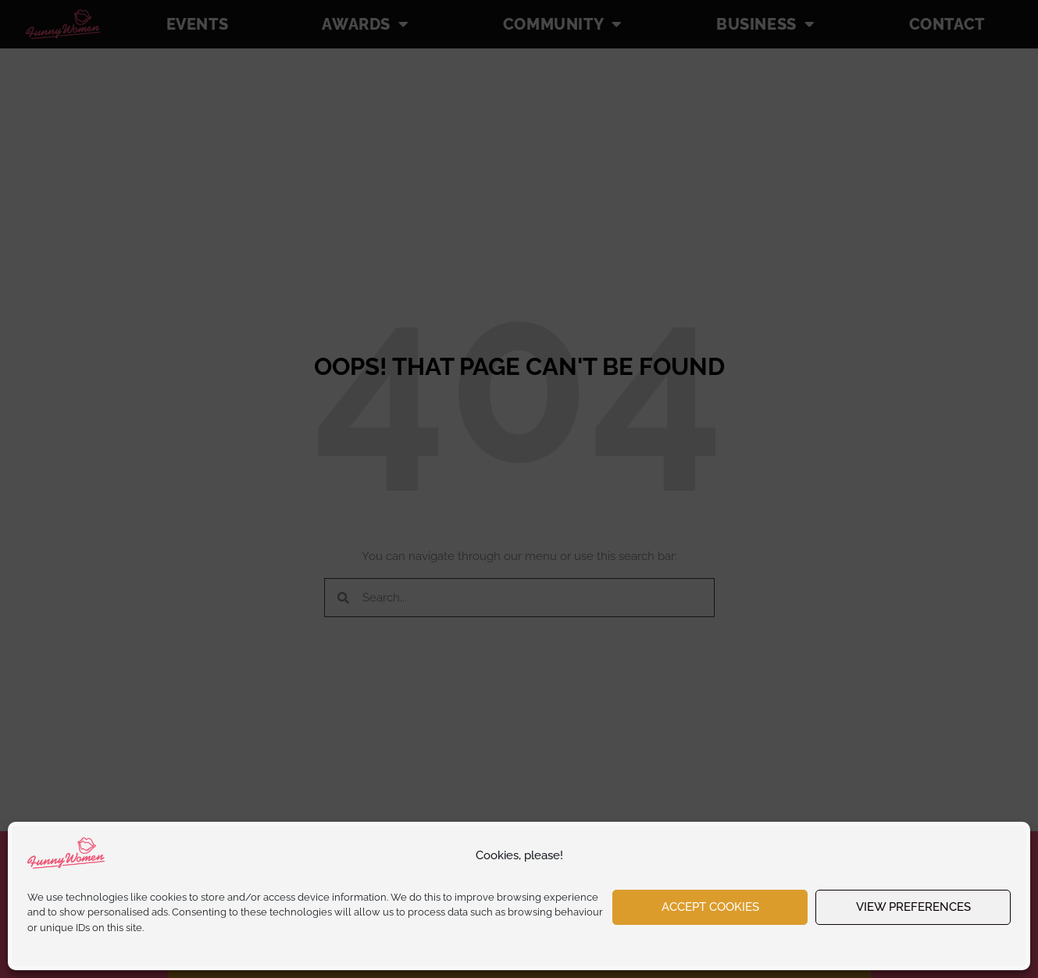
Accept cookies (710, 907)
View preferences (913, 907)
